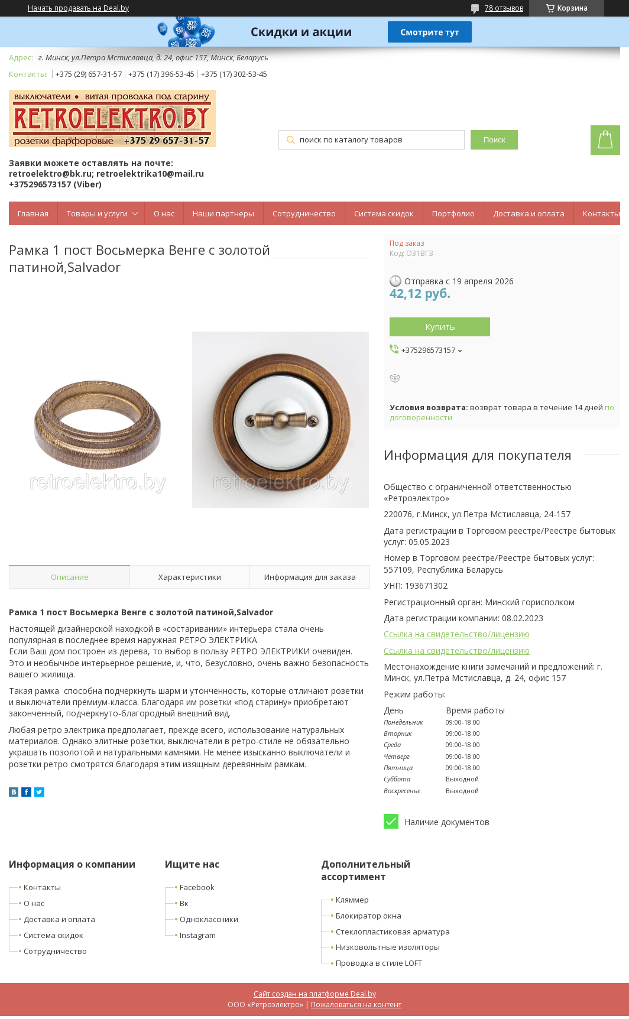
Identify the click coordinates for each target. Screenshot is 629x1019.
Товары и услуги (97, 213)
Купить (440, 326)
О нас (164, 213)
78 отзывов (504, 8)
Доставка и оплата (529, 213)
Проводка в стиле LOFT (379, 963)
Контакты (601, 213)
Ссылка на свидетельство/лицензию (457, 634)
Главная (33, 213)
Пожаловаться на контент (356, 1004)
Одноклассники (209, 919)
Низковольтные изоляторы (388, 947)
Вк (184, 903)
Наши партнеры (223, 213)
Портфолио (453, 213)
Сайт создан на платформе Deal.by (315, 994)
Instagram (198, 935)
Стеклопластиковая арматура (393, 931)
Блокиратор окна (368, 915)
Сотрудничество (304, 213)
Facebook (197, 887)
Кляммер (352, 899)
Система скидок (384, 213)
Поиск (494, 139)
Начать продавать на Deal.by (78, 8)
